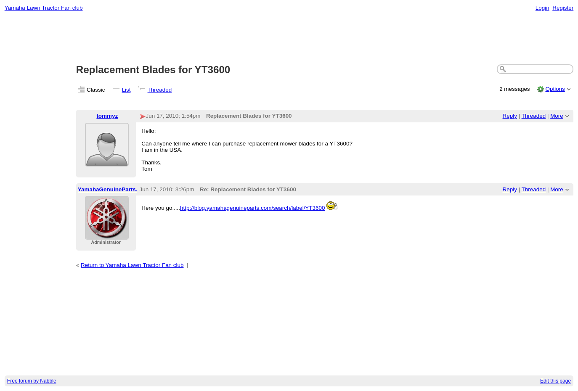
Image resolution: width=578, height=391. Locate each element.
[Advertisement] (289, 38)
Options (555, 89)
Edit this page (555, 381)
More (556, 116)
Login (542, 8)
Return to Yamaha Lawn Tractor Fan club (132, 265)
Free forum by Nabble (31, 381)
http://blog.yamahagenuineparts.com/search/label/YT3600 (252, 208)
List (126, 90)
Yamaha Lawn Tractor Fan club (44, 8)
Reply (510, 116)
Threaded (160, 90)
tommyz (107, 116)
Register (562, 8)
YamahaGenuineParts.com (113, 189)
